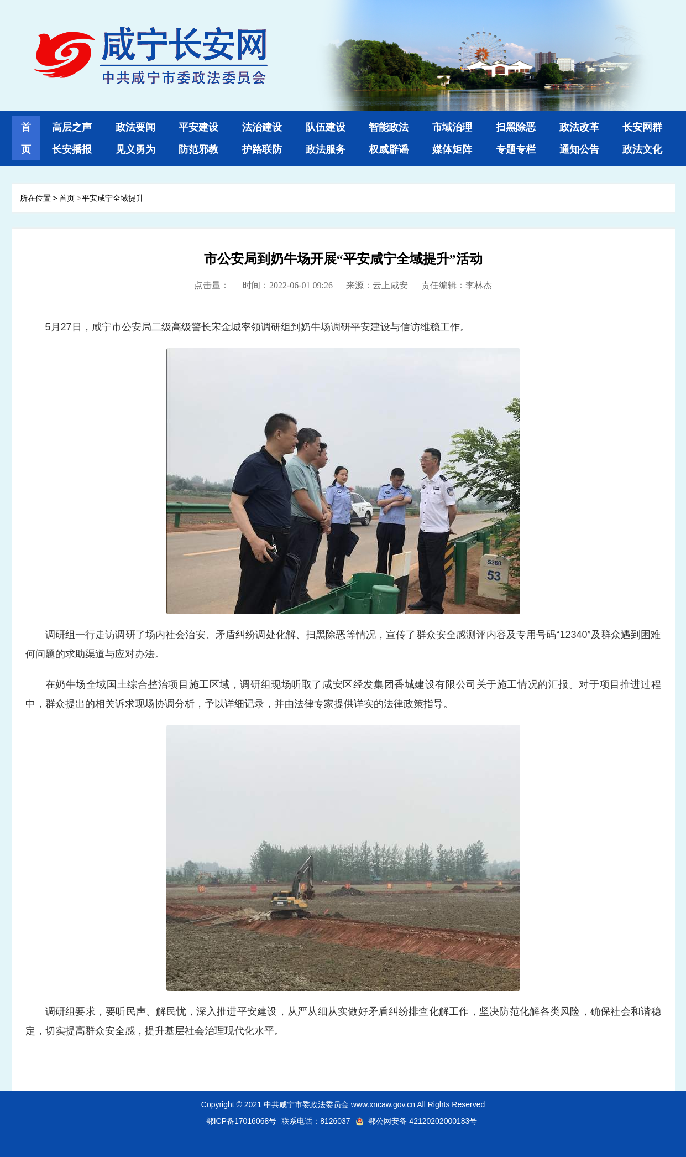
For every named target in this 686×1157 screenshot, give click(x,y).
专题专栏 (516, 149)
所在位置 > (38, 198)
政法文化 (642, 149)
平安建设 (198, 127)
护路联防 (262, 149)
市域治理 (452, 127)
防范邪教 (198, 149)
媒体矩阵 (452, 149)
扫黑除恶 (516, 127)
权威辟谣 (389, 149)
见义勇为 (135, 149)
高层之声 (72, 127)
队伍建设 (325, 127)
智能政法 (389, 127)
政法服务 (325, 149)
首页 (68, 198)
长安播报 (72, 149)
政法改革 (579, 127)
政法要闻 (135, 127)
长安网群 (642, 127)
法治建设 (262, 127)
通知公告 (579, 149)
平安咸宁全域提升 (113, 198)
